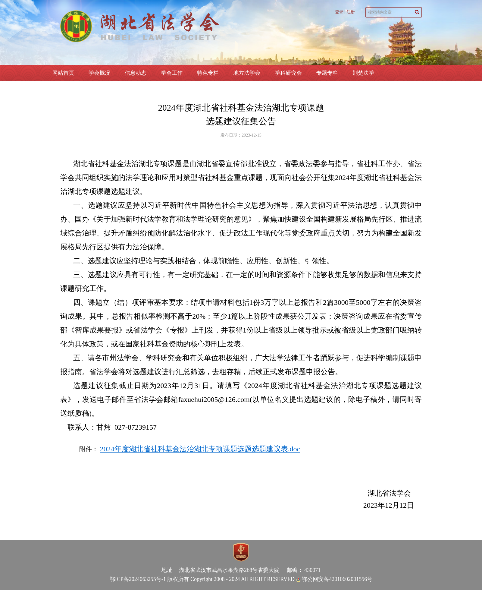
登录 (339, 12)
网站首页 (63, 73)
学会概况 (99, 73)
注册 (350, 12)
